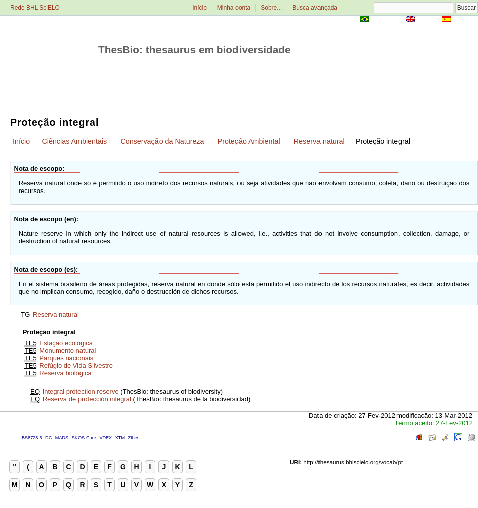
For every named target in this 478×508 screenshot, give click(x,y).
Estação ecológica (66, 343)
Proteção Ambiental (249, 141)
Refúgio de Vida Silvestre (76, 365)
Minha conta (233, 7)
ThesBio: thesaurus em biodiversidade (194, 49)
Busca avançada (314, 7)
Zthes (134, 437)
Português (387, 20)
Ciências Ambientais (74, 141)
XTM (120, 437)
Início (199, 7)
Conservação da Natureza (162, 141)
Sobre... (271, 7)
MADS (61, 437)
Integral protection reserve (81, 391)
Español (465, 20)
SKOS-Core (84, 437)
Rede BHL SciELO (35, 7)
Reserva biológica (65, 373)
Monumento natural (67, 350)
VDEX (105, 437)
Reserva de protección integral (87, 399)
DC (48, 437)
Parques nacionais (66, 358)
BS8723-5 (32, 437)
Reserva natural (319, 141)
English (428, 20)
